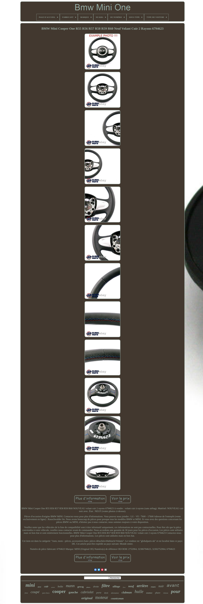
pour (175, 591)
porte (98, 592)
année (53, 587)
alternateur (115, 593)
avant (173, 585)
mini (30, 585)
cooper (59, 591)
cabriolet (87, 592)
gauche (73, 592)
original (86, 598)
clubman (127, 592)
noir (161, 586)
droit (106, 593)
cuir (46, 586)
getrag (81, 587)
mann (70, 586)
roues (153, 587)
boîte (60, 586)
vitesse (165, 593)
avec (39, 587)
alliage (116, 586)
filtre (106, 585)
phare (157, 593)
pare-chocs (45, 593)
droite (96, 586)
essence (149, 593)
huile (139, 591)
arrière (142, 586)
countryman (117, 598)
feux (124, 587)
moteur (101, 597)
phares (88, 587)
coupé (35, 592)
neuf (131, 586)
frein (26, 593)
